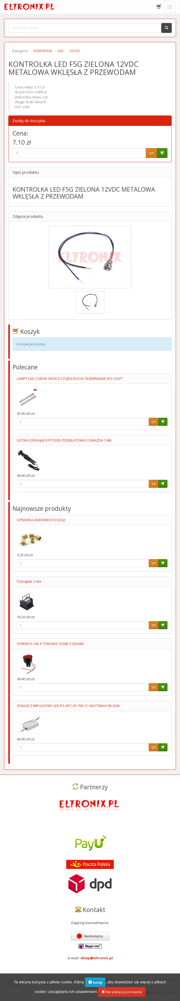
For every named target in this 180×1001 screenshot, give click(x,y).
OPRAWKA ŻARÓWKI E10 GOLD (41, 519)
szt (151, 152)
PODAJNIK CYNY (29, 581)
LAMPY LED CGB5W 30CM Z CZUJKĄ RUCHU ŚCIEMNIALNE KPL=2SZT (70, 378)
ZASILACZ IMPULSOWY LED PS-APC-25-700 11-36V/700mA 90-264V (68, 705)
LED (61, 50)
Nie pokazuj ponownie (121, 995)
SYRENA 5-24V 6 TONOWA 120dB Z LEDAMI (50, 643)
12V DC (74, 50)
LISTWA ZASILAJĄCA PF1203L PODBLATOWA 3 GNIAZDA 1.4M (64, 440)
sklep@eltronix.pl (96, 958)
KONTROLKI (43, 50)
